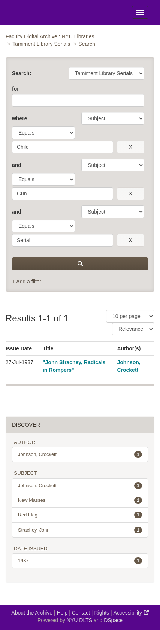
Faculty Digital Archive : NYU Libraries (50, 36)
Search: (21, 73)
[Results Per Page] (130, 316)
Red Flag (80, 515)
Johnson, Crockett (80, 454)
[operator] (43, 132)
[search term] (62, 147)
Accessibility (131, 612)
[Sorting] (133, 329)
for (15, 89)
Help (62, 613)
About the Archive (31, 613)
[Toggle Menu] (140, 12)
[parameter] (112, 118)
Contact (81, 613)
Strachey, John (80, 530)
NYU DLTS (79, 620)
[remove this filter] (130, 147)
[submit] (80, 263)
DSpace (113, 620)
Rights (101, 613)
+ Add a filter (26, 282)
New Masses (80, 500)
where (19, 118)
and (16, 165)
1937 (80, 560)
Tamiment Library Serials (41, 44)
